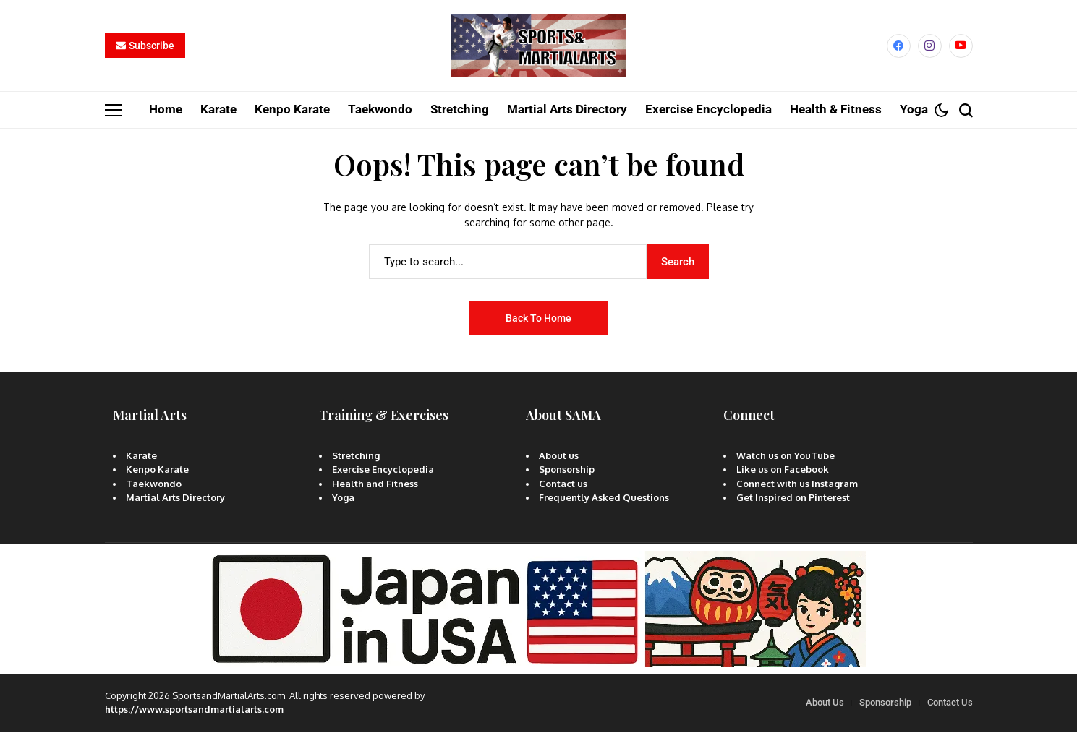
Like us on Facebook (782, 471)
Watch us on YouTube (785, 457)
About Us (825, 704)
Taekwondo (154, 485)
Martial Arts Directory (175, 499)
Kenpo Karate (157, 471)
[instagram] (930, 47)
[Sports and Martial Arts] (538, 47)
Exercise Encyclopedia (383, 471)
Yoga (343, 499)
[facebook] (899, 47)
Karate (141, 457)
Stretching (356, 457)
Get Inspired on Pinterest (793, 499)
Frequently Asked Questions (604, 499)
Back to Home (538, 319)
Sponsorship (567, 471)
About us (559, 457)
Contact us (563, 485)
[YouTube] (961, 47)
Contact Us (950, 704)
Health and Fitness (375, 485)
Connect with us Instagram (797, 485)
